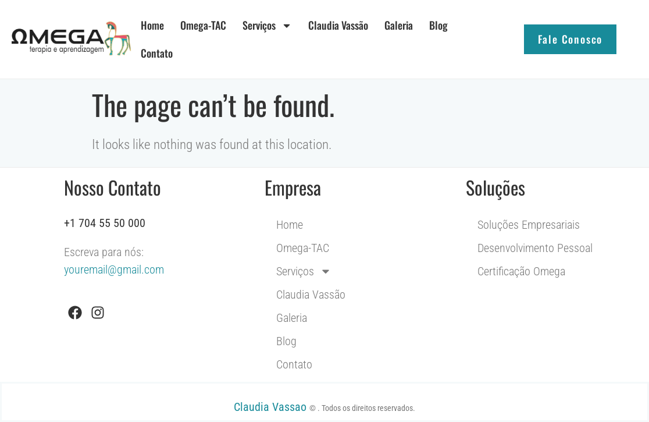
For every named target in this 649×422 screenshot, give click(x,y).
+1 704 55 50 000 (104, 223)
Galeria (398, 25)
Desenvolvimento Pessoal (535, 248)
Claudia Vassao (271, 407)
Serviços (267, 26)
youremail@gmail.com (114, 269)
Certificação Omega (521, 271)
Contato (157, 53)
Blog (438, 25)
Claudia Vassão (338, 25)
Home (152, 25)
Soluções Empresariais (528, 225)
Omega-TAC (203, 25)
